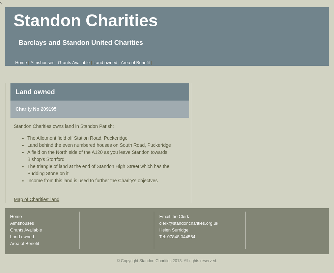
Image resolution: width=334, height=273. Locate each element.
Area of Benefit (135, 62)
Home (21, 62)
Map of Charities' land (36, 199)
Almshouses (42, 62)
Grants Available (74, 62)
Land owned (105, 62)
